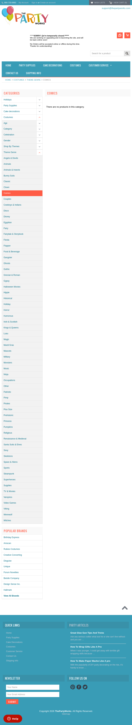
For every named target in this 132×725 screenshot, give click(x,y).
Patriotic (7, 392)
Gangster (8, 257)
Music (6, 368)
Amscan (7, 543)
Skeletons (8, 456)
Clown (6, 187)
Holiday (7, 304)
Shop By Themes (11, 146)
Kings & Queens (11, 327)
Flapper (7, 246)
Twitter (85, 687)
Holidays (8, 99)
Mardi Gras (9, 345)
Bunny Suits (9, 176)
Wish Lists (99, 3)
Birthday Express (11, 537)
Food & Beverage (12, 251)
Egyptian (8, 222)
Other (6, 386)
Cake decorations (12, 111)
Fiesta (6, 240)
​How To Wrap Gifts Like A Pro (86, 646)
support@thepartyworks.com (116, 8)
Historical (8, 298)
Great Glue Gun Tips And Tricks (87, 633)
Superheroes (9, 479)
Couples (7, 199)
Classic (7, 181)
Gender (7, 140)
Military (7, 357)
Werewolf (8, 514)
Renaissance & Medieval (15, 439)
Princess (8, 421)
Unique (7, 566)
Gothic (7, 269)
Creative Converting (13, 555)
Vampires (8, 497)
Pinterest (72, 687)
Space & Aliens (11, 462)
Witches (7, 520)
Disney (7, 216)
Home (8, 80)
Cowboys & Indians (12, 205)
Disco (6, 211)
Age (5, 123)
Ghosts (7, 263)
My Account (24, 3)
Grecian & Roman (12, 275)
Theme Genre (34, 80)
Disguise (8, 561)
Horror (6, 310)
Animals (7, 164)
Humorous (8, 316)
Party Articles (79, 625)
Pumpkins (8, 427)
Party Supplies (10, 105)
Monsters (8, 362)
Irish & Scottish (10, 322)
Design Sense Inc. (12, 584)
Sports (7, 468)
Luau (6, 333)
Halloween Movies (12, 287)
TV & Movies (9, 491)
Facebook (78, 687)
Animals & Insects (12, 170)
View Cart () (120, 3)
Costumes (18, 80)
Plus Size (8, 409)
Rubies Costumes (12, 549)
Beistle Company (11, 578)
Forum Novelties (11, 572)
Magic (6, 339)
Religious (8, 433)
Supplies (8, 485)
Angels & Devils (11, 158)
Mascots (7, 351)
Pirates (7, 403)
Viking (6, 509)
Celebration (9, 134)
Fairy (6, 228)
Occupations (9, 380)
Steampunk (9, 474)
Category (8, 129)
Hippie (6, 292)
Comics (7, 193)
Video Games (10, 503)
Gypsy (6, 281)
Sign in (34, 3)
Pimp (6, 397)
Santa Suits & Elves (13, 444)
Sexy (6, 450)
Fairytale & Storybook (13, 234)
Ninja (6, 374)
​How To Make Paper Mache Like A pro (90, 661)
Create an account (48, 3)
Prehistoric (8, 415)
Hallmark (8, 590)
